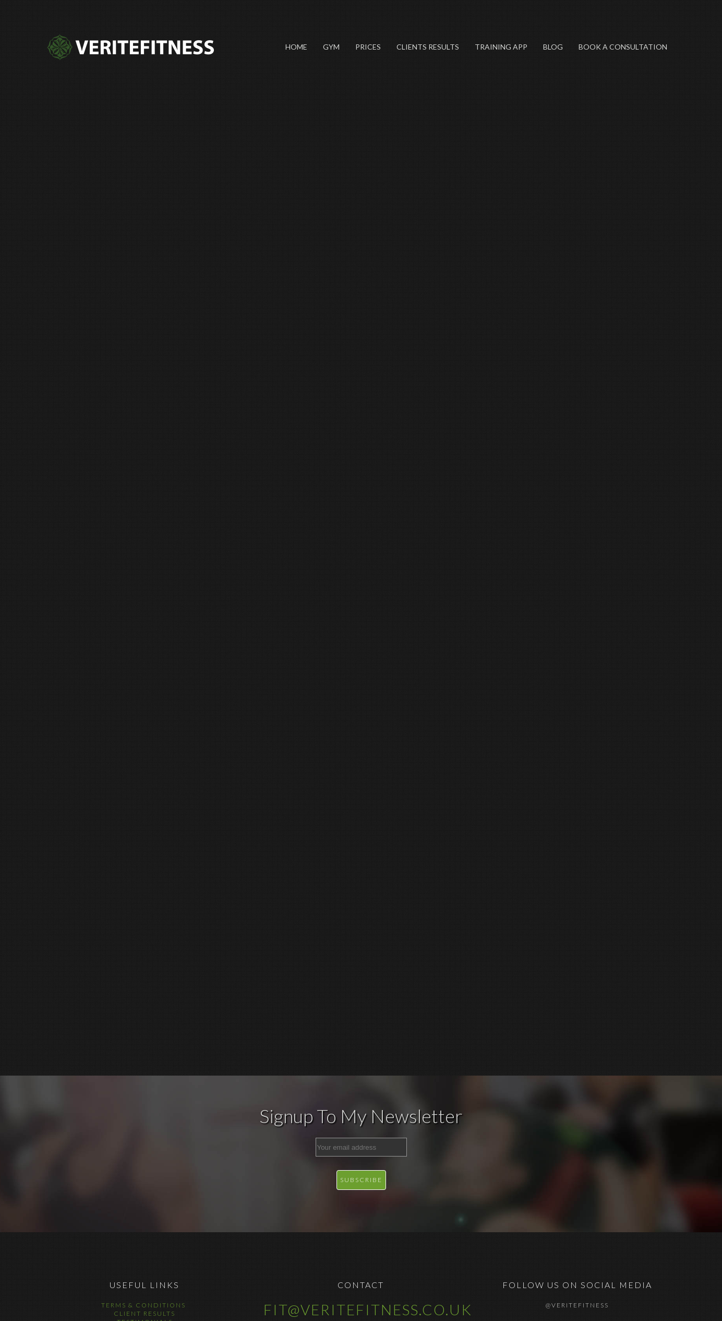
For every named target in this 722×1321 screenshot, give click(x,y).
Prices (368, 46)
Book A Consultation (623, 46)
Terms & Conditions (144, 1305)
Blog (553, 46)
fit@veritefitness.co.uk (367, 1309)
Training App (501, 46)
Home (296, 46)
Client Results (144, 1313)
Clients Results (427, 46)
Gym (331, 46)
